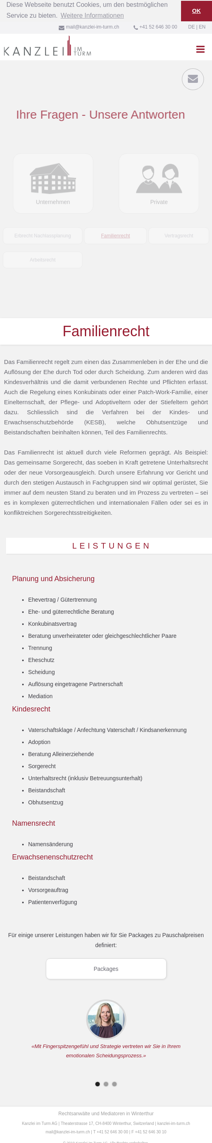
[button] (200, 48)
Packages (106, 968)
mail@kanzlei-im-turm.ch (67, 1131)
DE (191, 26)
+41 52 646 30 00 (112, 1131)
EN (202, 26)
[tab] (42, 221)
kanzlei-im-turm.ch (173, 1123)
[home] (45, 45)
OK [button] (196, 11)
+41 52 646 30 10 (151, 1131)
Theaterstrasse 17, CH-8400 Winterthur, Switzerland (107, 1123)
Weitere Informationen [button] (92, 15)
